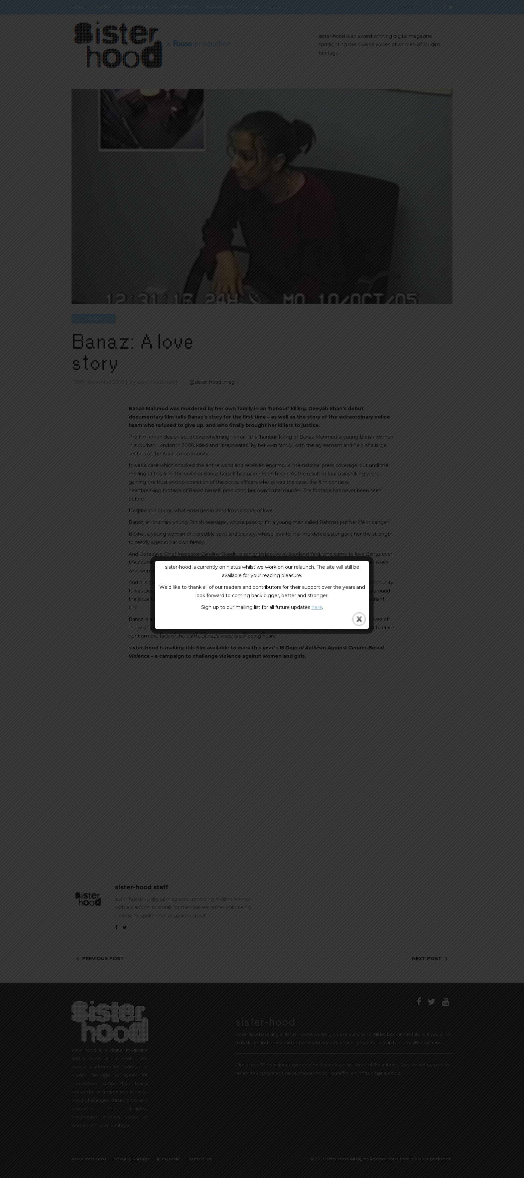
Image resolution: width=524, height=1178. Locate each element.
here (316, 607)
